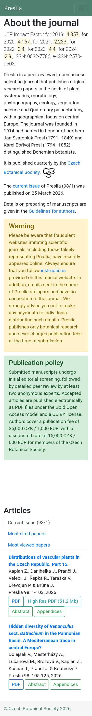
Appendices (49, 611)
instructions (53, 270)
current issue (26, 186)
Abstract (20, 611)
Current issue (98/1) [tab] (29, 522)
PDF (16, 601)
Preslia (13, 8)
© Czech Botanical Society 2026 (37, 708)
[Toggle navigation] (81, 8)
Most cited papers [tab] (27, 534)
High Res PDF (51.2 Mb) (53, 601)
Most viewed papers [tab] (29, 545)
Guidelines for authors (52, 211)
